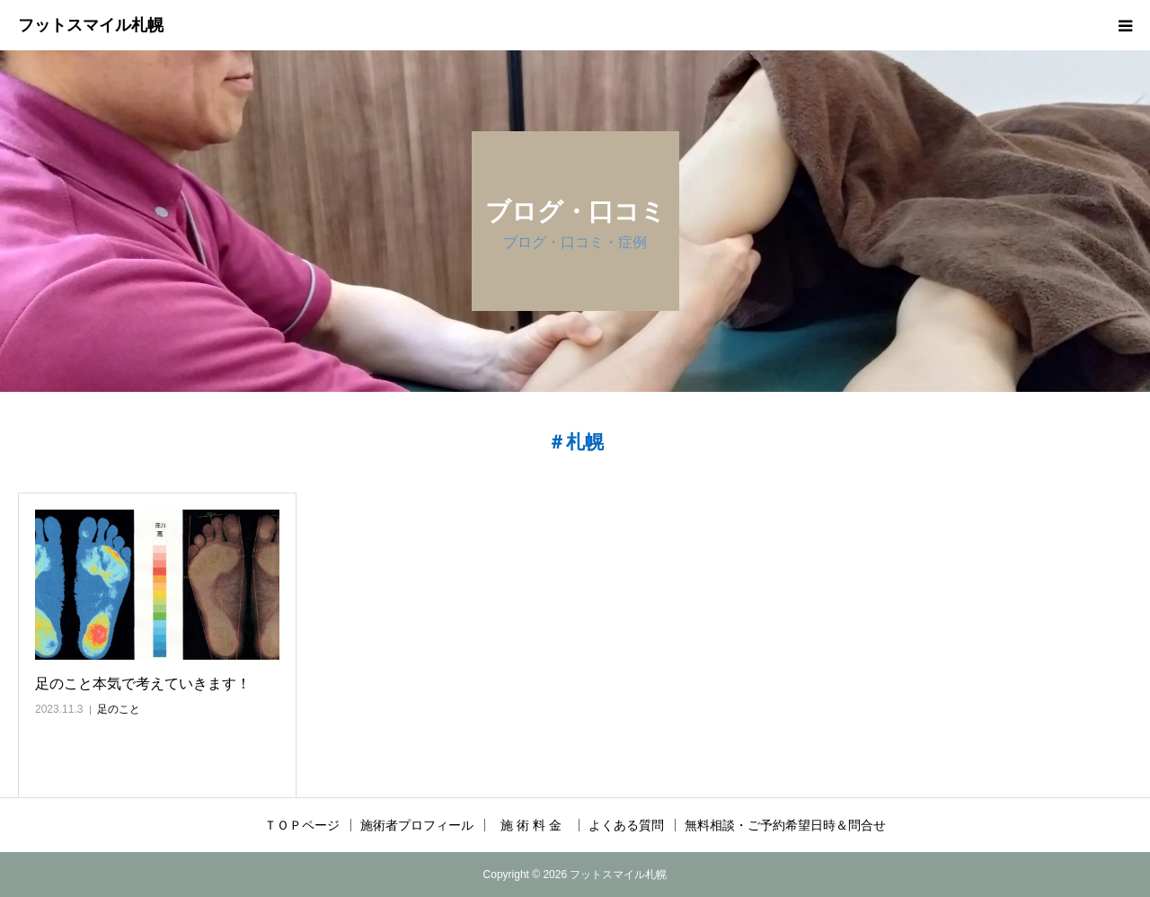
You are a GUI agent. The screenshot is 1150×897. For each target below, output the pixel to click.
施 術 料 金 (537, 825)
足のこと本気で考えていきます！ (143, 683)
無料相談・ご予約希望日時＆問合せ (785, 825)
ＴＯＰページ (302, 825)
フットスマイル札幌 (91, 25)
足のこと (118, 709)
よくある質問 (626, 825)
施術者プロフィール (416, 825)
